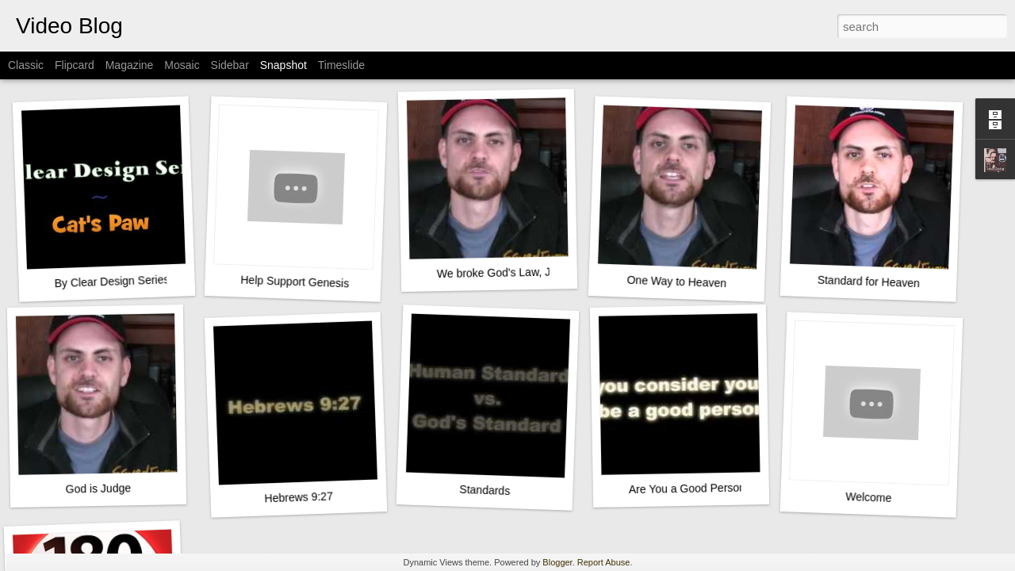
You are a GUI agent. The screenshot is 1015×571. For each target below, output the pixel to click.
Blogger (557, 562)
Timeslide (341, 65)
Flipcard (74, 65)
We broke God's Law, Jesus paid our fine (537, 272)
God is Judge (98, 488)
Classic (26, 65)
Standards (484, 490)
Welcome (868, 497)
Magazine (129, 65)
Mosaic (181, 65)
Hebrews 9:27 (298, 496)
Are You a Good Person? (690, 488)
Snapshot (283, 65)
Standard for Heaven (869, 281)
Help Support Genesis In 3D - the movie (338, 283)
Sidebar (230, 65)
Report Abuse (603, 562)
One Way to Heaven (676, 281)
